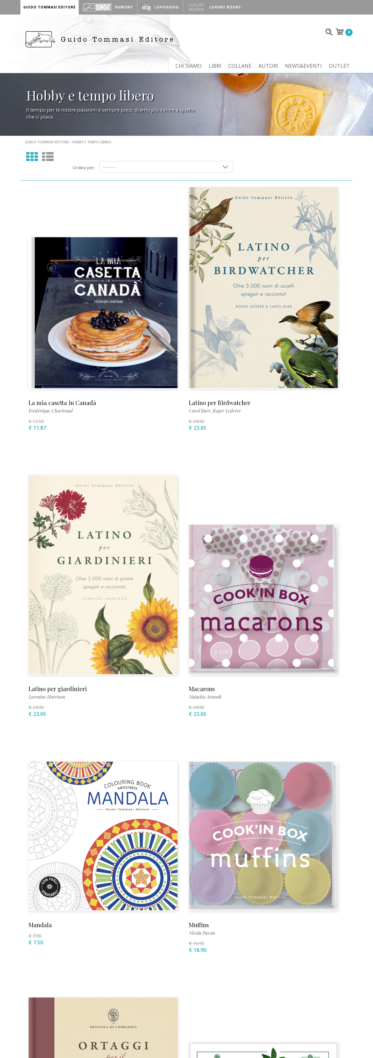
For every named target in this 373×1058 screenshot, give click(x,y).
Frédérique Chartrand (51, 340)
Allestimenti (169, 958)
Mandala (150, 520)
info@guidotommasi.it (77, 915)
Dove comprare (128, 958)
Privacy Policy (299, 958)
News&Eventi (303, 67)
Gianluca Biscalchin (268, 750)
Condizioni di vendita (249, 958)
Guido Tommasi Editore (47, 149)
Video (63, 958)
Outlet (339, 67)
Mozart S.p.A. (324, 1044)
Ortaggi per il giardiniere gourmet (75, 741)
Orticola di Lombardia (169, 741)
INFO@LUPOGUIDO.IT (268, 1044)
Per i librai (204, 958)
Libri (213, 67)
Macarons (42, 520)
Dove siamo (90, 958)
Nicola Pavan (262, 528)
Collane (239, 67)
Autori (267, 67)
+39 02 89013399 (77, 907)
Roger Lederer (177, 340)
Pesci (256, 741)
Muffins (259, 520)
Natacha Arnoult (45, 528)
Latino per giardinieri (278, 332)
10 (231, 834)
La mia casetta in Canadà (63, 332)
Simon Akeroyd (44, 750)
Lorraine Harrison (267, 340)
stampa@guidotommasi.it (186, 907)
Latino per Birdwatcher (169, 332)
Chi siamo (187, 67)
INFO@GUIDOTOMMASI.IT (217, 1044)
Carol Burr (150, 340)
